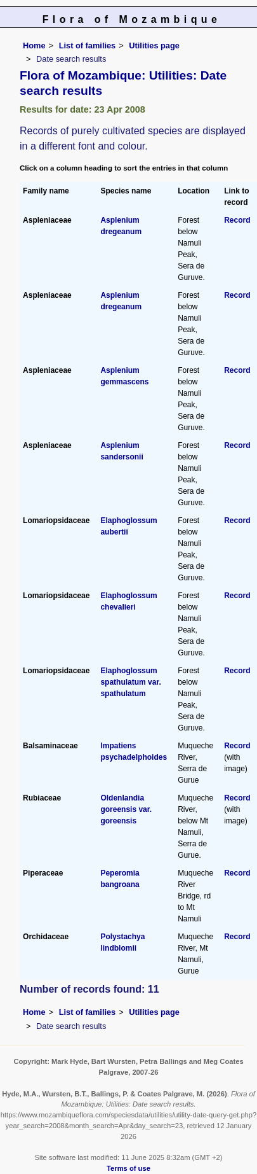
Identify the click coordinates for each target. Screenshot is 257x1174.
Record (237, 220)
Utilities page (154, 45)
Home (34, 45)
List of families (87, 45)
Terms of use (128, 1168)
